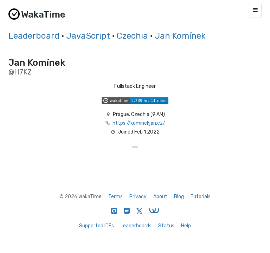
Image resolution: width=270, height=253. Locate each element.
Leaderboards (136, 226)
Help (186, 226)
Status (166, 226)
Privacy (138, 197)
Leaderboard (33, 36)
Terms (115, 197)
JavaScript (88, 36)
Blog (179, 197)
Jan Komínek (180, 36)
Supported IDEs (96, 226)
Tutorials (201, 197)
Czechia (132, 36)
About (160, 197)
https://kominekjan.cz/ (138, 123)
